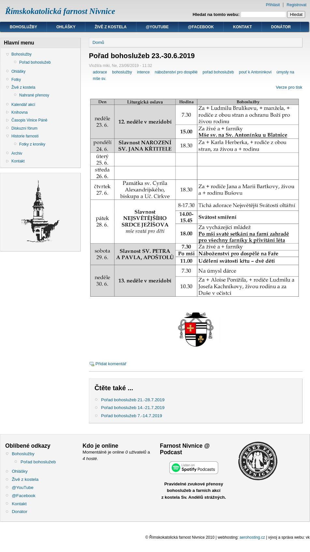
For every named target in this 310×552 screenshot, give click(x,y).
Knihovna (19, 112)
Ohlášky (66, 27)
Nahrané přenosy (34, 95)
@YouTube (157, 27)
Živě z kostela (111, 27)
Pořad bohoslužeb (35, 62)
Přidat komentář (110, 363)
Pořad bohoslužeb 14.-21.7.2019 (132, 407)
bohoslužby (122, 72)
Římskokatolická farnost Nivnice (60, 11)
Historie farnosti (24, 136)
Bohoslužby (23, 27)
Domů (98, 42)
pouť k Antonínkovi (255, 72)
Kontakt (242, 27)
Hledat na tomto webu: (217, 14)
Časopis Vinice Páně (29, 120)
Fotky (16, 79)
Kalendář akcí (23, 104)
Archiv (16, 153)
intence (143, 72)
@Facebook (201, 27)
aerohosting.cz (252, 537)
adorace (100, 72)
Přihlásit (273, 5)
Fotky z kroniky (32, 144)
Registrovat (296, 5)
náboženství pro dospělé (176, 72)
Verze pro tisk (289, 87)
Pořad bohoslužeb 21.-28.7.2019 (132, 399)
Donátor (281, 27)
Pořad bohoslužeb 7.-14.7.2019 (131, 415)
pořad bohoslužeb (218, 72)
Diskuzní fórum (24, 128)
